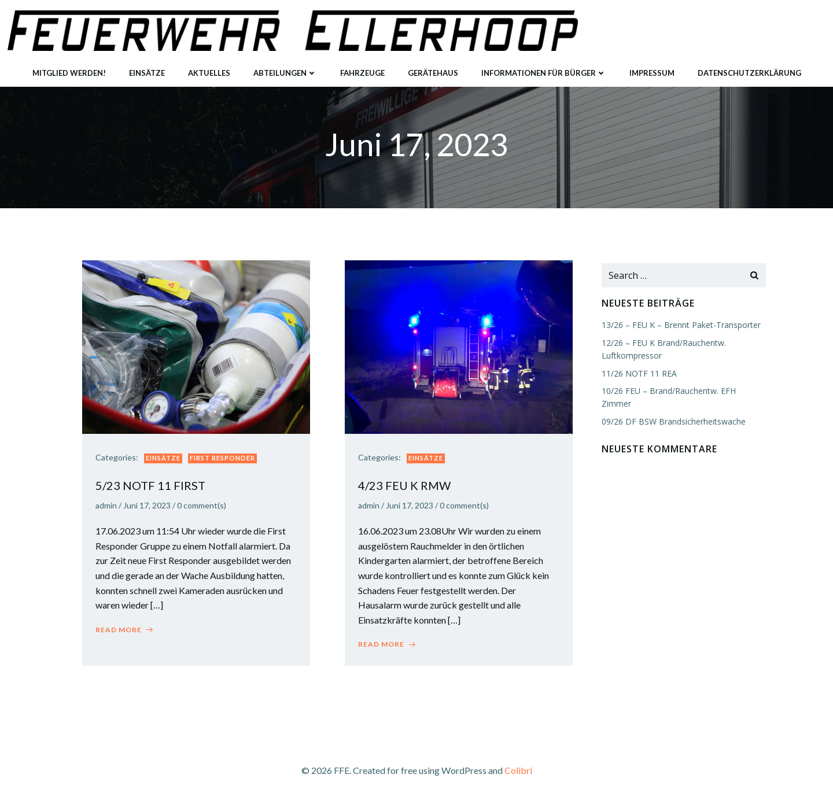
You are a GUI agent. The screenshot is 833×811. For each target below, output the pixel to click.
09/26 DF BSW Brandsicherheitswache (671, 409)
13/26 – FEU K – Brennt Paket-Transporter (678, 326)
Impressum (651, 68)
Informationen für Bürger (543, 68)
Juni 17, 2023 (151, 511)
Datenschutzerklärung (749, 68)
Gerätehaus (433, 68)
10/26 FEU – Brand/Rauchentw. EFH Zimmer (682, 391)
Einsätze (147, 68)
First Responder (226, 463)
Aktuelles (209, 68)
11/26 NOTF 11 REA (636, 374)
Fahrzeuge (362, 68)
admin (110, 511)
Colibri (518, 777)
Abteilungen (285, 68)
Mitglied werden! (69, 68)
